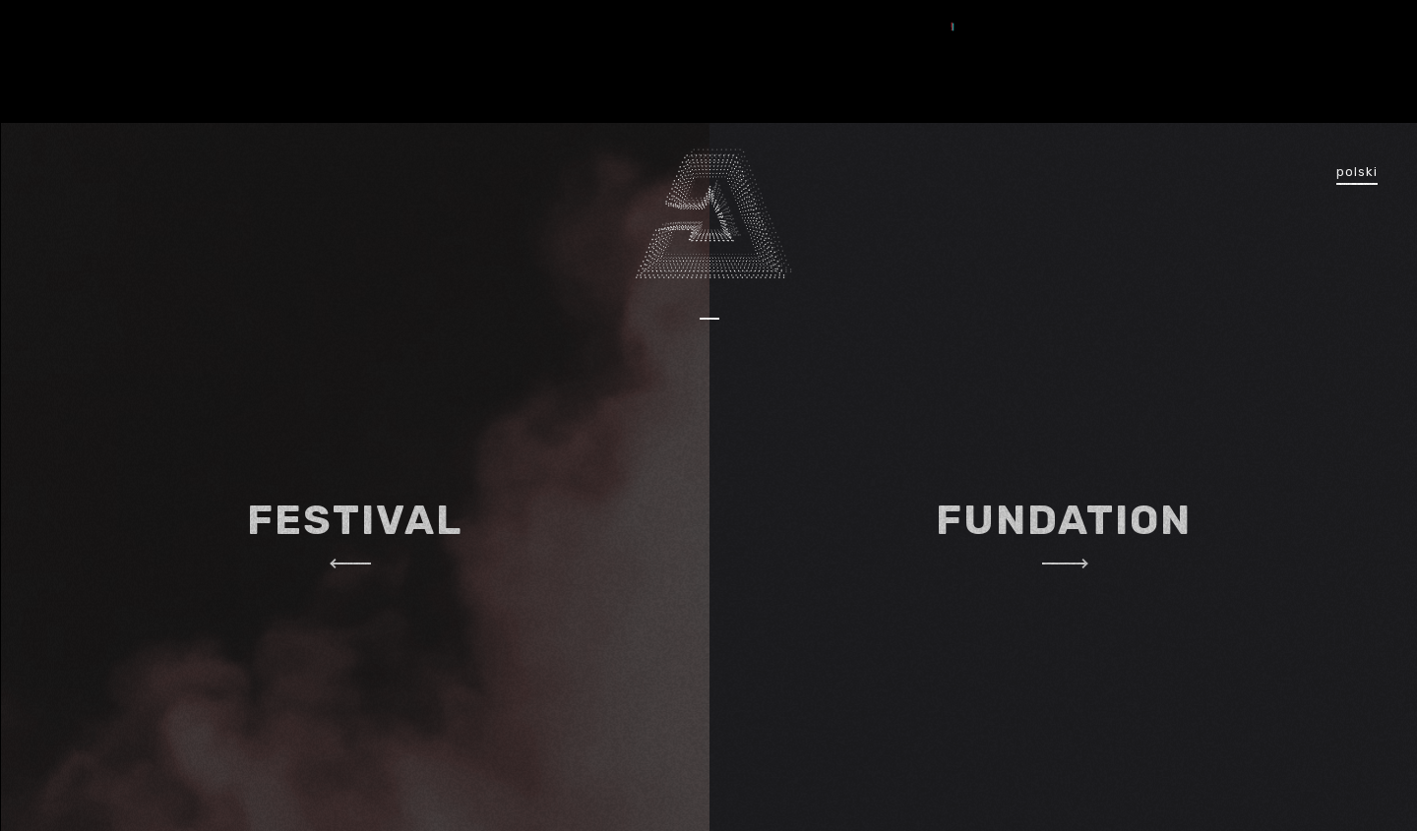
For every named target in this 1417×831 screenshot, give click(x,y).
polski (1357, 171)
